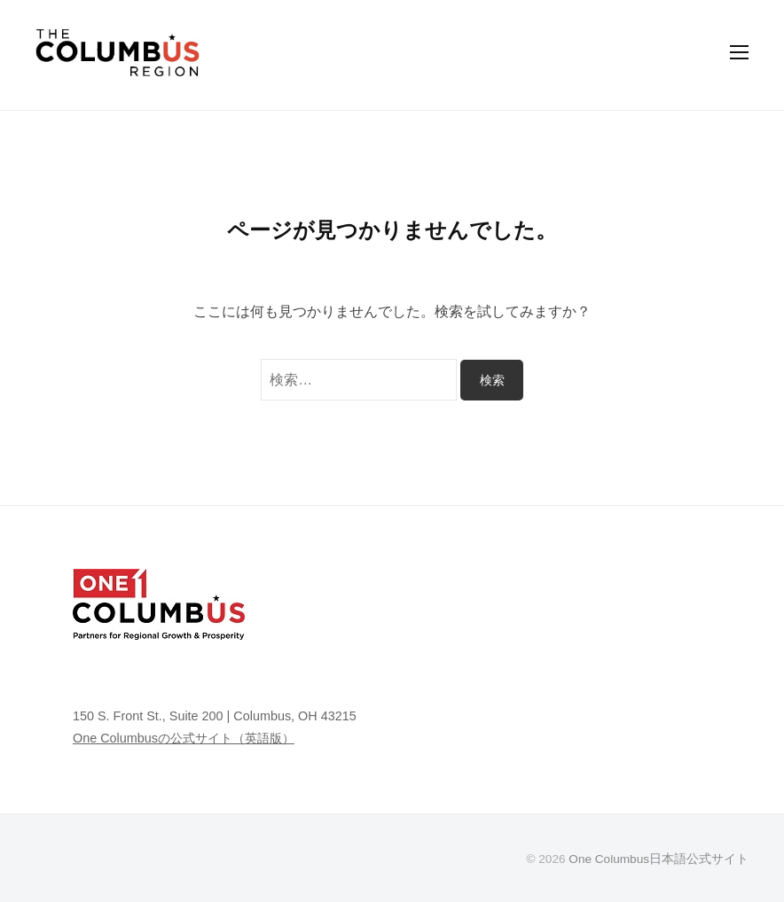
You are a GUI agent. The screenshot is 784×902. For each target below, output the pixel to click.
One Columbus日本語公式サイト (658, 859)
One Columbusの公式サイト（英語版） (183, 738)
